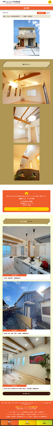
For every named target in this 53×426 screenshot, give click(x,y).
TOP (11, 412)
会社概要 (8, 416)
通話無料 (44, 422)
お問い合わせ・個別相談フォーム (26, 209)
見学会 (35, 412)
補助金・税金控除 (21, 414)
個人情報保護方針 (43, 416)
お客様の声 (41, 412)
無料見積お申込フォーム (22, 416)
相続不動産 (25, 412)
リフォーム (18, 412)
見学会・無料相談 (9, 422)
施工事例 (31, 412)
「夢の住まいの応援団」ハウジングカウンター (36, 414)
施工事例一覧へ (26, 393)
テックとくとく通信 (11, 414)
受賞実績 (13, 416)
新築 (14, 412)
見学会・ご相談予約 (33, 416)
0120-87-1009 (26, 201)
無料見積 (27, 422)
